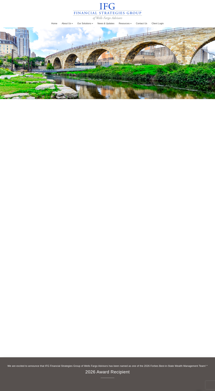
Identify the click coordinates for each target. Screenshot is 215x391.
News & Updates (105, 23)
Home (54, 23)
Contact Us (141, 23)
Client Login (158, 23)
